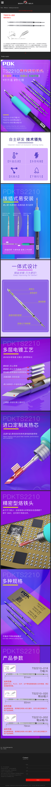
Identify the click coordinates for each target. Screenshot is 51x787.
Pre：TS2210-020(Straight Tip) (7, 747)
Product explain (5, 56)
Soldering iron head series (14, 7)
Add (27, 773)
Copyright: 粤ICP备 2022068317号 (38, 785)
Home (2, 7)
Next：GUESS (3, 748)
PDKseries (6, 7)
